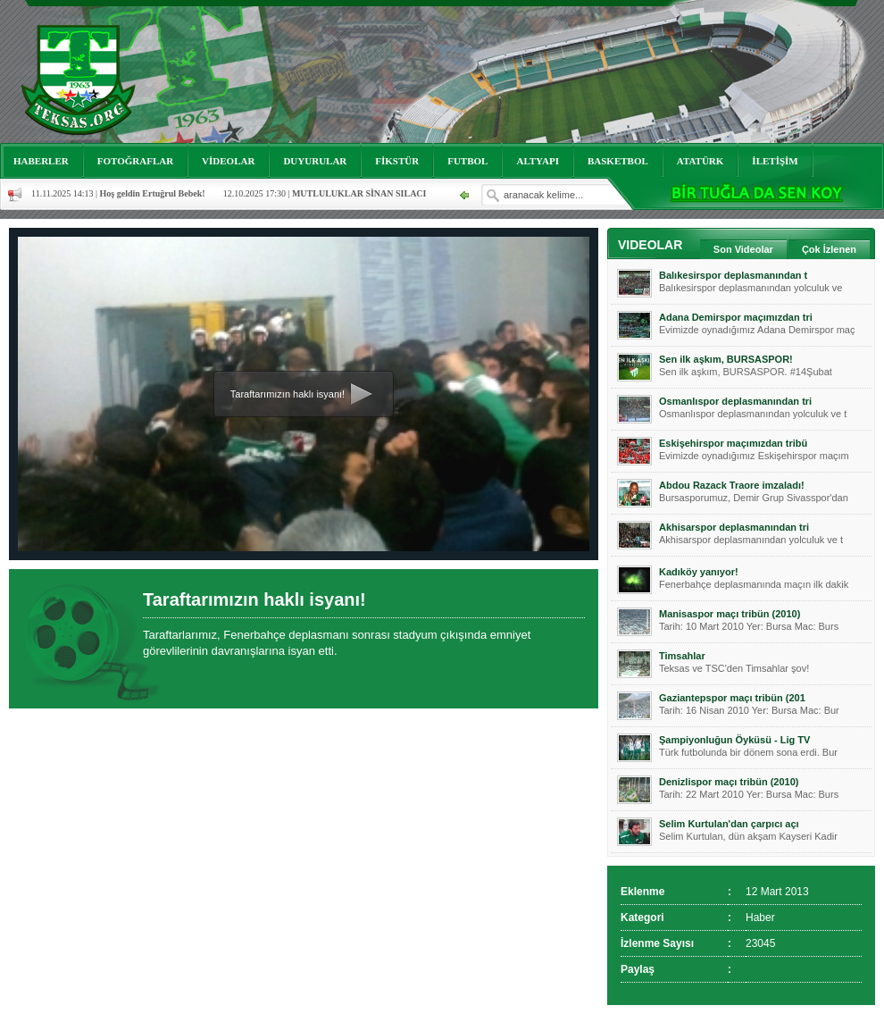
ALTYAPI (537, 160)
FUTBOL (467, 160)
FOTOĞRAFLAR (135, 160)
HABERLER (41, 160)
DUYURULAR (314, 160)
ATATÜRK (700, 160)
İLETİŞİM (774, 160)
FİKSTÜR (397, 160)
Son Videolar (743, 249)
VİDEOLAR (228, 160)
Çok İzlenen (829, 249)
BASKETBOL (618, 160)
